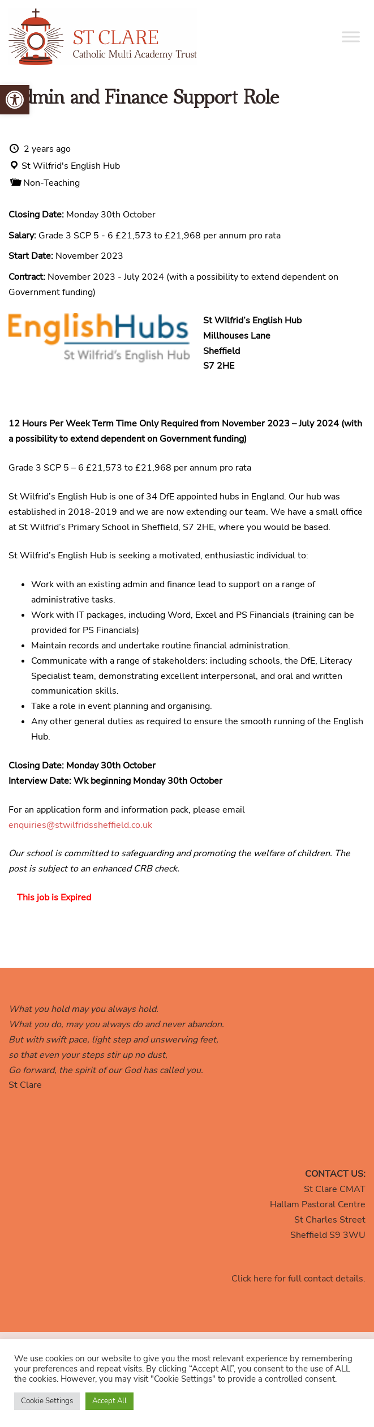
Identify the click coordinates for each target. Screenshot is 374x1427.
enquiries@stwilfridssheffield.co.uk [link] (80, 825)
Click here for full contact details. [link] (298, 1278)
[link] (14, 99)
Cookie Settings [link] (47, 1401)
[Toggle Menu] (351, 36)
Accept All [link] (109, 1401)
